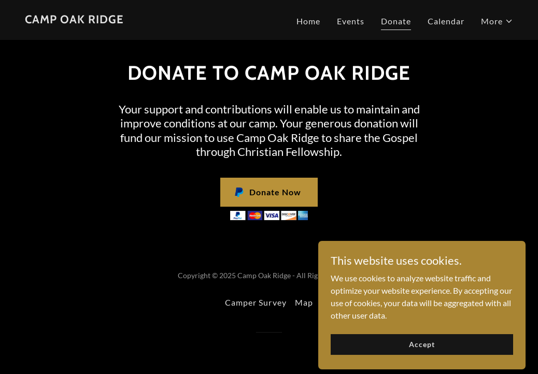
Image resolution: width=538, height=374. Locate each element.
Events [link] (350, 21)
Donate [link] (396, 21)
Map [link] (304, 302)
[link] (74, 20)
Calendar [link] (446, 21)
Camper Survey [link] (255, 302)
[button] (497, 21)
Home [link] (308, 21)
